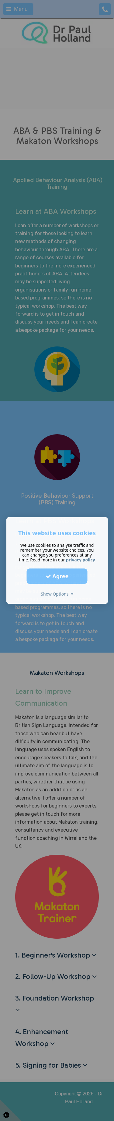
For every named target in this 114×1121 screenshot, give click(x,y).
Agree (57, 576)
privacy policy (80, 560)
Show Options (57, 594)
